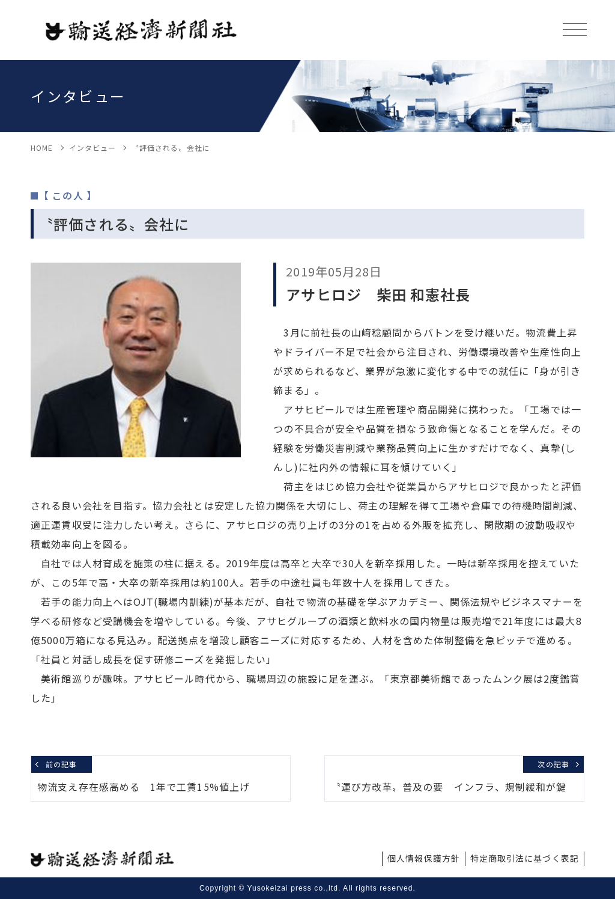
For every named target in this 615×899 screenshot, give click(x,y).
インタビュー (92, 147)
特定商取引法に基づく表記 (524, 858)
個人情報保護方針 (423, 858)
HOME (42, 147)
